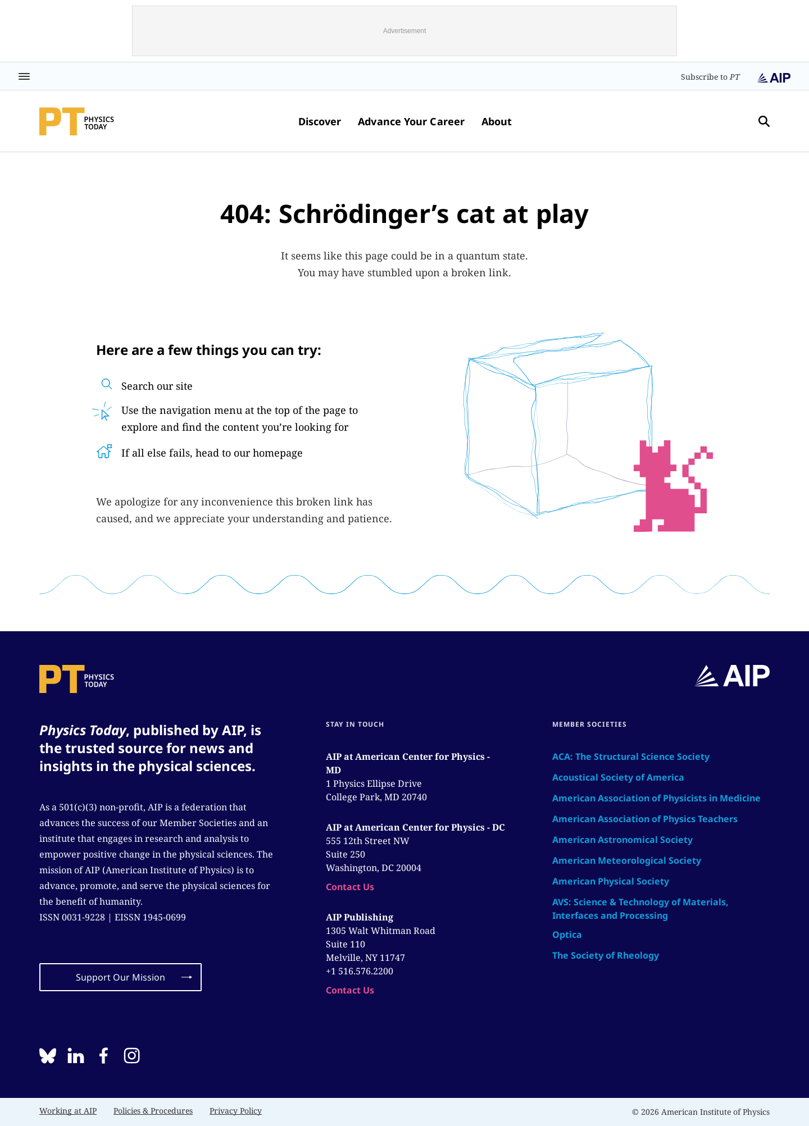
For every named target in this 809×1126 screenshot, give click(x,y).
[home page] (76, 121)
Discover (320, 121)
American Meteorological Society (626, 860)
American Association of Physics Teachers (645, 819)
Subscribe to (710, 76)
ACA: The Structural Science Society (631, 756)
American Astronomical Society (622, 839)
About (496, 121)
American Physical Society (610, 881)
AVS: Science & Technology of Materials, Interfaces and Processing (640, 909)
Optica (567, 934)
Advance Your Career (411, 121)
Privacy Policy (236, 1110)
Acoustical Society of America (618, 777)
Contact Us (350, 887)
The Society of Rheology (605, 955)
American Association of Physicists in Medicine (656, 798)
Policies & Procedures (153, 1110)
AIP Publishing (359, 917)
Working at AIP (68, 1110)
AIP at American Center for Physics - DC (415, 827)
